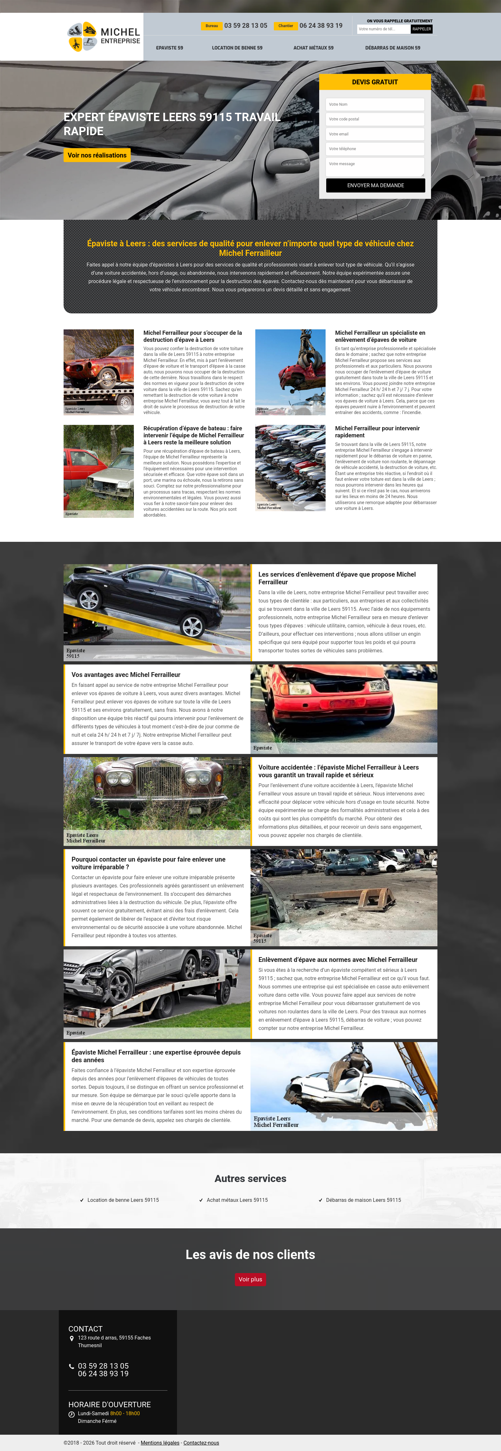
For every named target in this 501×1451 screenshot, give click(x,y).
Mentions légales (160, 1443)
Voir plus (250, 1279)
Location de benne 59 (237, 48)
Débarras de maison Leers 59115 (363, 1200)
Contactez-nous (201, 1443)
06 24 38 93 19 (308, 25)
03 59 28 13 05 (234, 25)
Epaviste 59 (169, 48)
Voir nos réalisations (97, 155)
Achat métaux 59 (314, 48)
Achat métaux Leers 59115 (237, 1200)
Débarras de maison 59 (392, 48)
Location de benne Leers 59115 (123, 1200)
